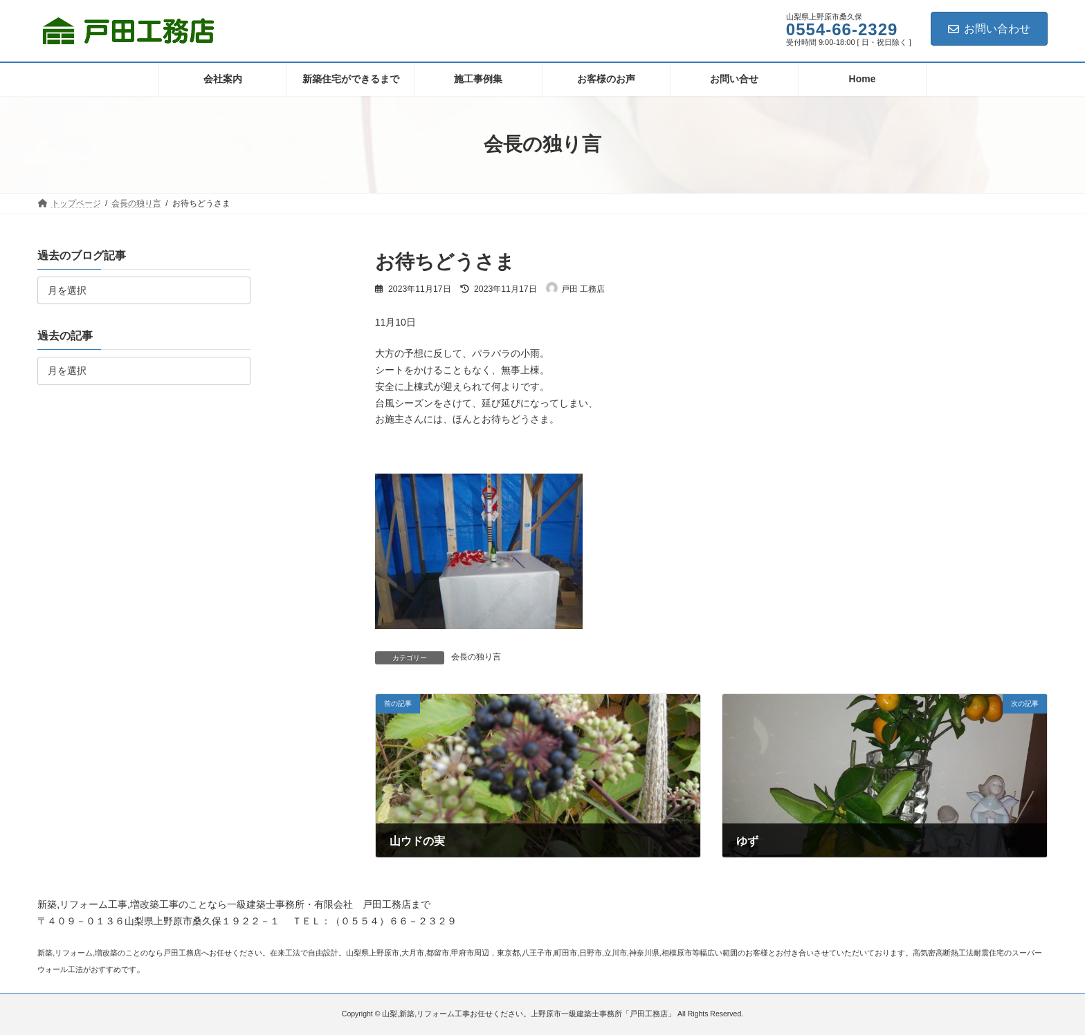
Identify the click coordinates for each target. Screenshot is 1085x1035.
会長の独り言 (476, 657)
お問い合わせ (989, 29)
